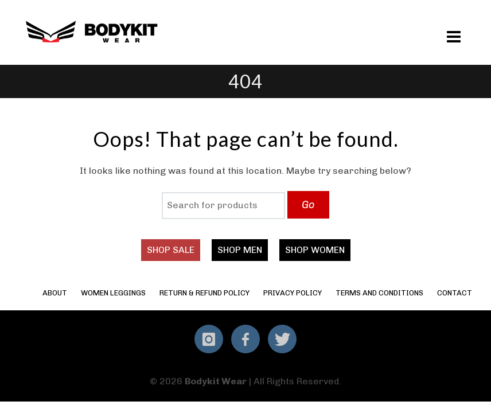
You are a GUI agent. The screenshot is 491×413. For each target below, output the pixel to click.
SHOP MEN (239, 249)
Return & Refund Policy (204, 293)
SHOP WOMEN (315, 249)
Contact (454, 293)
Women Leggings (113, 293)
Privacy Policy (292, 293)
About (54, 293)
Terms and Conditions (379, 293)
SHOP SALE (170, 249)
